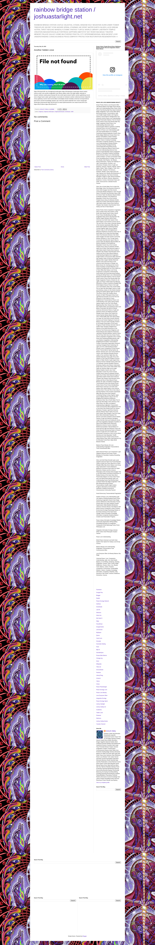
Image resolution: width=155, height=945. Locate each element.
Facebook (99, 589)
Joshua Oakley (102, 95)
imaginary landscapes (49, 111)
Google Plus (99, 592)
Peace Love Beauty (101, 692)
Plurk (97, 647)
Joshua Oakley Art (101, 707)
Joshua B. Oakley (111, 731)
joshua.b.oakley (114, 95)
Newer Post (37, 167)
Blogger (98, 595)
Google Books (100, 627)
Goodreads (99, 607)
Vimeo (98, 684)
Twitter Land (99, 712)
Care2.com (99, 638)
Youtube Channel (100, 724)
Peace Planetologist (101, 687)
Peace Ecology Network (102, 601)
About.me (98, 615)
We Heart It (99, 618)
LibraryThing (99, 675)
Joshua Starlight (100, 704)
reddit (72, 111)
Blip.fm (98, 649)
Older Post (87, 167)
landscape (67, 111)
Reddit (98, 598)
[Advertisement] (108, 823)
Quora (98, 635)
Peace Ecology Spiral (102, 701)
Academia (99, 709)
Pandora (98, 672)
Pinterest (98, 715)
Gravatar (98, 641)
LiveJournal (99, 629)
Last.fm (98, 609)
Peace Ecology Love (101, 689)
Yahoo (98, 681)
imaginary (41, 111)
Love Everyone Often (101, 695)
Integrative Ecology (101, 698)
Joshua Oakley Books (102, 721)
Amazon (98, 678)
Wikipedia (98, 664)
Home (62, 167)
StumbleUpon (99, 652)
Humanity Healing (101, 644)
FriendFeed (99, 624)
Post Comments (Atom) (47, 169)
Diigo (97, 621)
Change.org (99, 658)
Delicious (98, 612)
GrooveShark (99, 669)
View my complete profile (102, 782)
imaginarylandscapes (60, 111)
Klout (97, 661)
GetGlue (98, 604)
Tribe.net (98, 667)
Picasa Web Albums (101, 655)
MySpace (98, 632)
